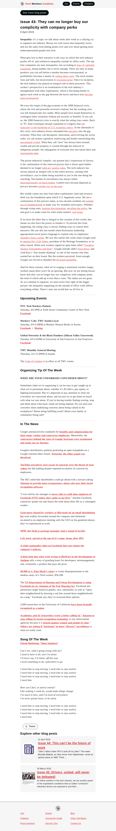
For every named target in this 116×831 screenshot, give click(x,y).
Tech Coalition (39, 3)
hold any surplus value (53, 168)
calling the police (78, 208)
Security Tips (51, 823)
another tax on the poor (50, 186)
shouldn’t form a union (32, 237)
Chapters (24, 818)
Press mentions (27, 823)
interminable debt (29, 153)
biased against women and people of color (66, 622)
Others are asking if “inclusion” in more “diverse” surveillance (54, 626)
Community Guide (53, 818)
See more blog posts (34, 12)
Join (22, 813)
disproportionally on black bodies (37, 182)
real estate (77, 212)
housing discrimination (54, 208)
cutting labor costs (64, 76)
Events (48, 813)
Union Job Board (78, 818)
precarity (73, 131)
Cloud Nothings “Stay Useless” (39, 643)
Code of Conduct (34, 361)
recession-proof (65, 79)
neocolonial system (30, 142)
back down (83, 248)
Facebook (25, 328)
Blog (73, 813)
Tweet (30, 726)
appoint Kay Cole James (35, 241)
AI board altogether (66, 259)
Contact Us (76, 823)
